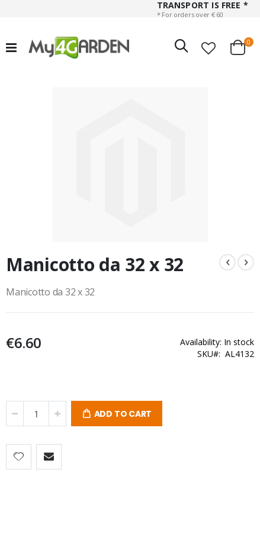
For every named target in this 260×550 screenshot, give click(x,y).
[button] (208, 48)
